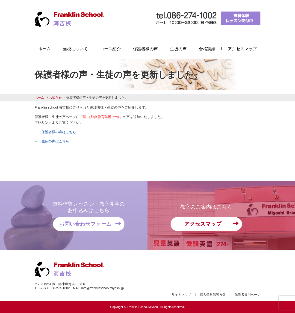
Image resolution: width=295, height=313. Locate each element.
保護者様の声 (145, 49)
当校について (75, 49)
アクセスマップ (242, 49)
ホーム (44, 49)
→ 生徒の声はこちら (52, 141)
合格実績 (207, 49)
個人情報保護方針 (213, 294)
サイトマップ (181, 294)
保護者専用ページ (247, 294)
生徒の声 (178, 49)
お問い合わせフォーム (85, 224)
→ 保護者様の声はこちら (55, 132)
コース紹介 (110, 49)
